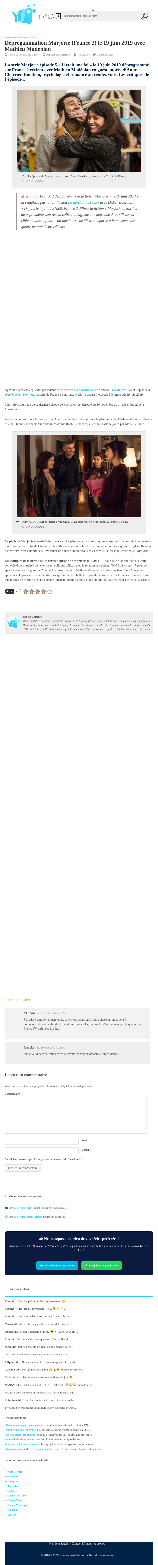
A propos (99, 1543)
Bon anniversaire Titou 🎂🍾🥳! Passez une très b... (52, 1369)
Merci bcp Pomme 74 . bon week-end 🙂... (43, 1301)
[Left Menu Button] (6, 14)
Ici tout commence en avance (22, 1434)
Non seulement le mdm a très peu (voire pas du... (50, 1361)
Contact (76, 1543)
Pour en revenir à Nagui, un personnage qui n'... (45, 1346)
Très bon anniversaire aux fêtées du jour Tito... (49, 1377)
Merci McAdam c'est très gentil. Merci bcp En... (46, 1316)
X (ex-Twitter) (15, 1471)
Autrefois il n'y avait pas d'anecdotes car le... (45, 1323)
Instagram (13, 1481)
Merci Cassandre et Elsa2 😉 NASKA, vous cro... (49, 1331)
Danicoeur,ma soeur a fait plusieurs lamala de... (49, 1392)
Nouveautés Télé (12, 37)
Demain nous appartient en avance (25, 1425)
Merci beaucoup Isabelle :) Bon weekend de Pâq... (47, 1407)
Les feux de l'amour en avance (22, 1444)
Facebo (12, 1476)
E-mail (86, 1149)
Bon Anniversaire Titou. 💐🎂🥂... (45, 1308)
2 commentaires (105, 54)
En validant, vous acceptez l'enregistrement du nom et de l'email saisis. (43, 1159)
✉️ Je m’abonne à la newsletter (57, 1265)
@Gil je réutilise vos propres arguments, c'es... (43, 1354)
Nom (85, 1140)
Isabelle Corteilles (60, 54)
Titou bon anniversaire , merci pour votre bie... (50, 1400)
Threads (12, 1486)
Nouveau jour (13, 1449)
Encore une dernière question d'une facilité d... (43, 1339)
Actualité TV (29, 37)
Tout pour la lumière (43, 1449)
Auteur (87, 1543)
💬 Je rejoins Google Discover (101, 1265)
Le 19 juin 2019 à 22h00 (51, 1047)
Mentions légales (59, 1543)
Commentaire (13, 1093)
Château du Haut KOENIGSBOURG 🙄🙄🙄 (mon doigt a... (58, 1384)
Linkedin (13, 1510)
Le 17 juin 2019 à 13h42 (53, 1013)
